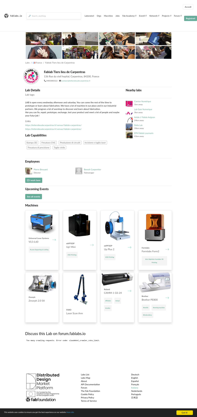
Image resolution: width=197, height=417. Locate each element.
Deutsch (135, 374)
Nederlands (136, 391)
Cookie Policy (87, 394)
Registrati (190, 18)
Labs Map (85, 377)
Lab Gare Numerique (143, 109)
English (134, 377)
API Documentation (90, 384)
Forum (178, 16)
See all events (33, 196)
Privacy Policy (87, 397)
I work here (33, 180)
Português (136, 394)
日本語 (134, 397)
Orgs (99, 16)
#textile (145, 307)
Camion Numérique (142, 101)
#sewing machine (159, 307)
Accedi (188, 6)
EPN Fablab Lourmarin (143, 133)
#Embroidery (147, 315)
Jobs (118, 16)
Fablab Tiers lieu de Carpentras (60, 62)
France (37, 62)
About (84, 381)
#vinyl (118, 301)
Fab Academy (129, 16)
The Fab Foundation (90, 391)
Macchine (108, 16)
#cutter (107, 308)
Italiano (134, 387)
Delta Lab (138, 125)
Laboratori (89, 16)
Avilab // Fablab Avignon (144, 117)
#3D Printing (72, 255)
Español (135, 381)
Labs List (85, 374)
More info (84, 413)
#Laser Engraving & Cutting (39, 249)
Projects (166, 16)
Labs (27, 62)
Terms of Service (89, 400)
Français (135, 384)
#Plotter (108, 301)
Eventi (143, 16)
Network (154, 16)
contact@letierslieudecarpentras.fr (75, 81)
